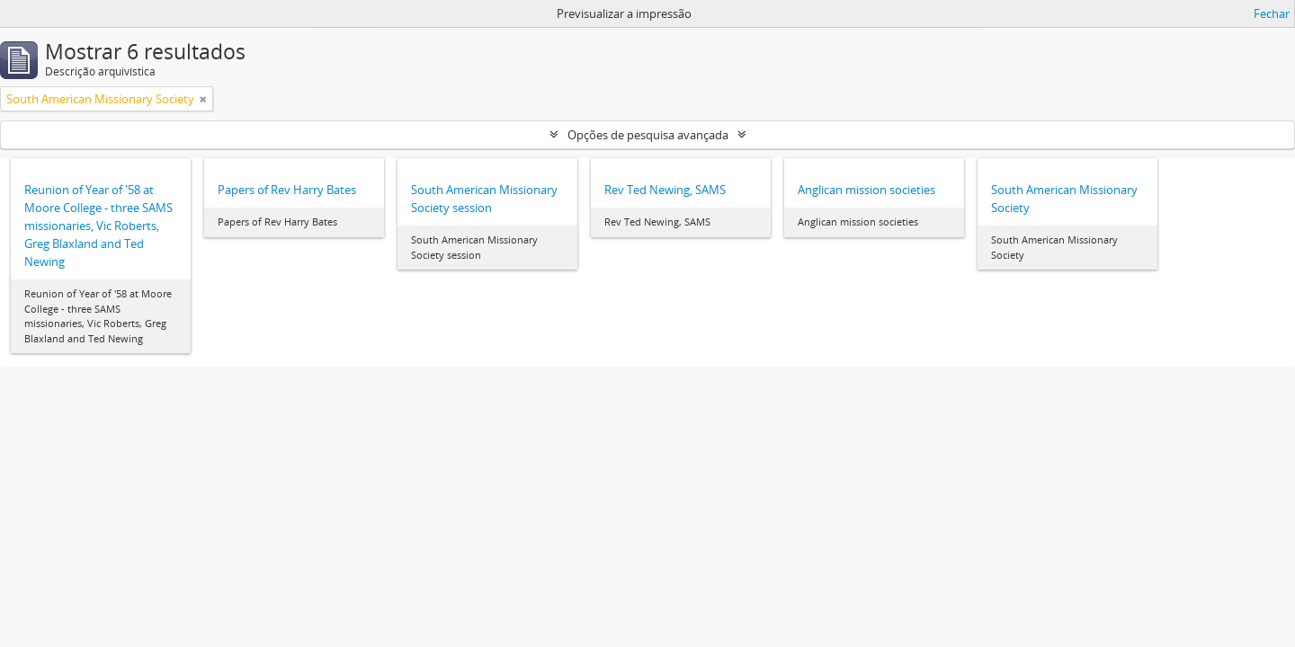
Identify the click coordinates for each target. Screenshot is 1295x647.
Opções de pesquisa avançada (647, 135)
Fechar (1272, 13)
